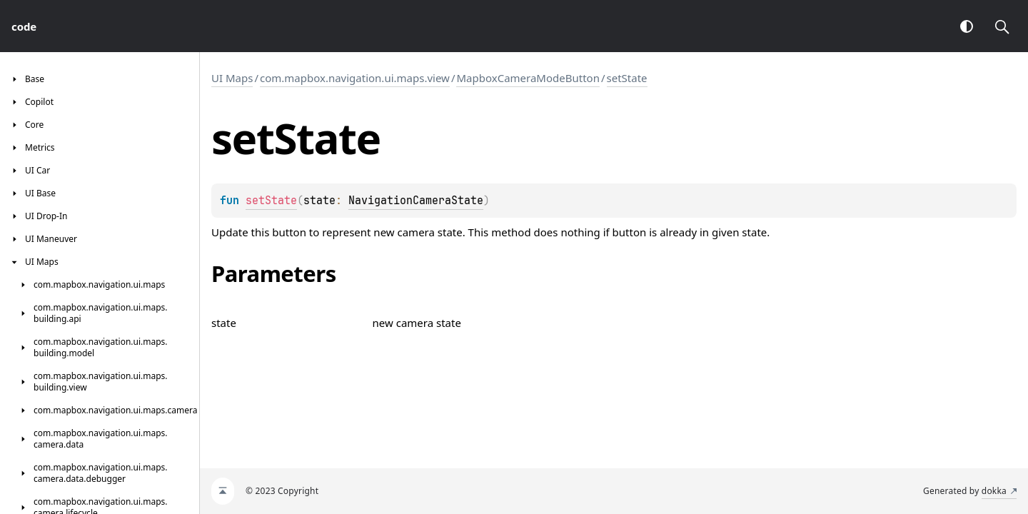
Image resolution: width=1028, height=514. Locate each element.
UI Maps (232, 78)
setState (627, 78)
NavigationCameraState (415, 200)
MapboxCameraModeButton (527, 78)
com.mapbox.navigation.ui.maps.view (355, 78)
